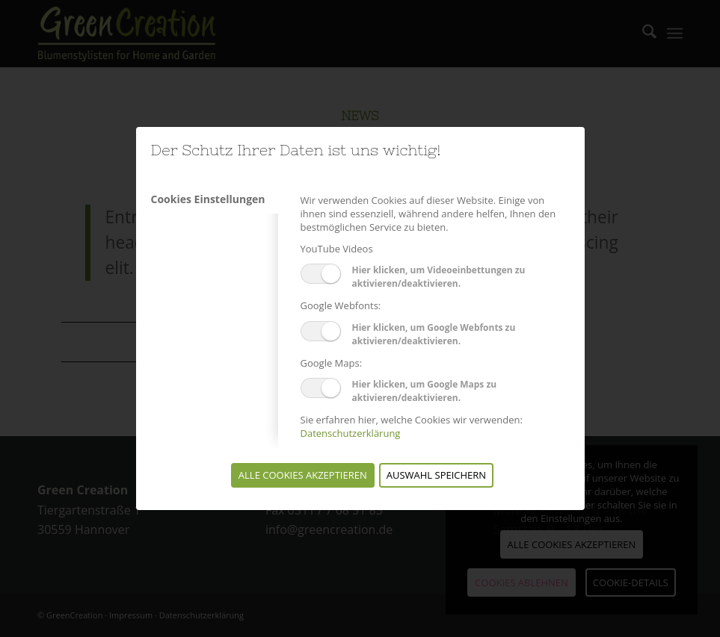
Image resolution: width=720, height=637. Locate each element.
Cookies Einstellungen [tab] (208, 199)
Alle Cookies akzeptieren (303, 475)
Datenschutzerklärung (351, 433)
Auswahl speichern (436, 475)
